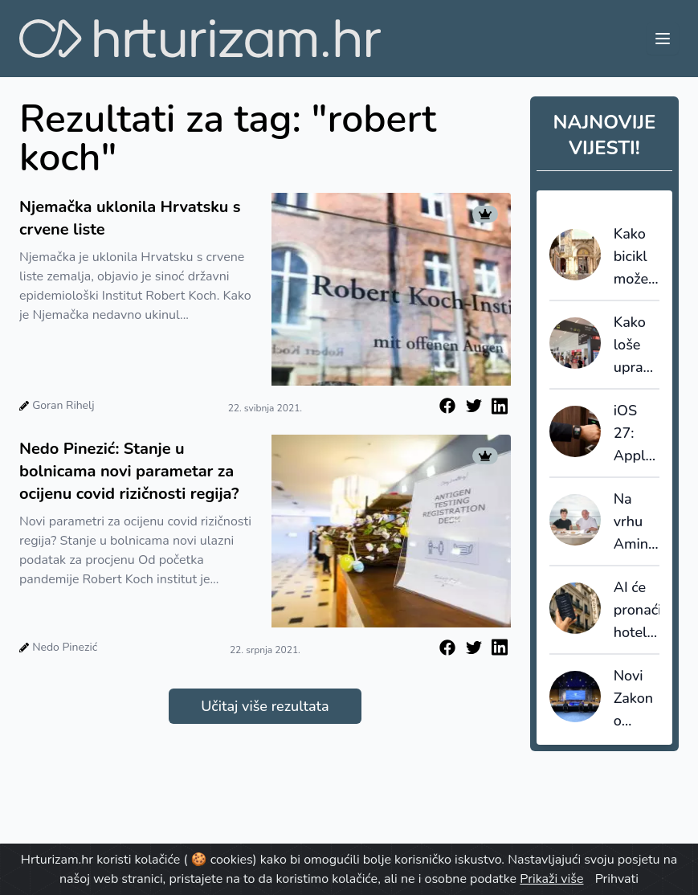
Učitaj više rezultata (265, 706)
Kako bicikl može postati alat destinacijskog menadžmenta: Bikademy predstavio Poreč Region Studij (636, 257)
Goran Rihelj (63, 405)
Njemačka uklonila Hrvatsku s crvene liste (130, 218)
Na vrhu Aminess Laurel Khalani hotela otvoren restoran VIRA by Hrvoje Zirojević (636, 522)
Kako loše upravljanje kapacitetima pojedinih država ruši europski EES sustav (636, 345)
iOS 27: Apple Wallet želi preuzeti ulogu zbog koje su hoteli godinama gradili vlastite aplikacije (636, 434)
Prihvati (617, 879)
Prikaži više (551, 879)
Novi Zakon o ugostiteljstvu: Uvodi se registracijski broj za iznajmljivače (636, 699)
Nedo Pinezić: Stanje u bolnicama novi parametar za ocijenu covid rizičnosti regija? (129, 471)
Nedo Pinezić (64, 647)
